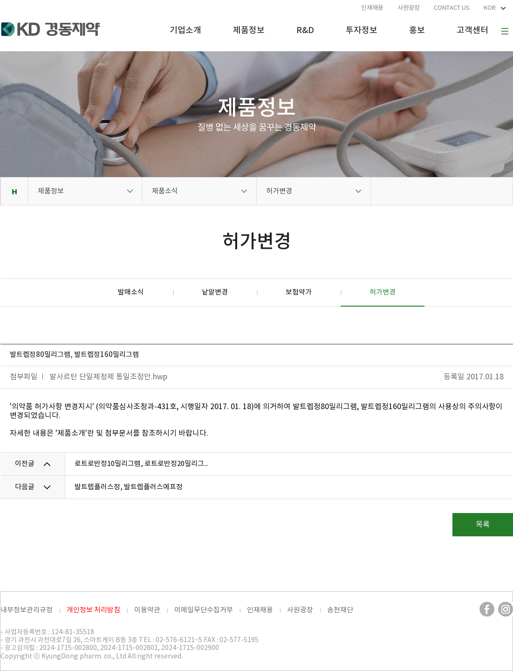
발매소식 (131, 292)
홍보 (417, 30)
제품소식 (165, 191)
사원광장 (408, 8)
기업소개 (185, 30)
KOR (490, 8)
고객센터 (472, 30)
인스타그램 (505, 609)
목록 (483, 524)
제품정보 (249, 30)
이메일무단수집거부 (203, 610)
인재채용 (372, 8)
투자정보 (361, 30)
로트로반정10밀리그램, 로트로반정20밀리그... (141, 464)
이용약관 (147, 610)
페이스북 (486, 609)
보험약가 (299, 292)
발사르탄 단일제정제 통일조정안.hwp (108, 377)
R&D (305, 30)
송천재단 (340, 610)
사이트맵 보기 (504, 31)
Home (14, 191)
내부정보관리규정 (26, 610)
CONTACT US (452, 8)
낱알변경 (215, 292)
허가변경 (279, 191)
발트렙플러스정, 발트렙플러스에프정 (129, 487)
